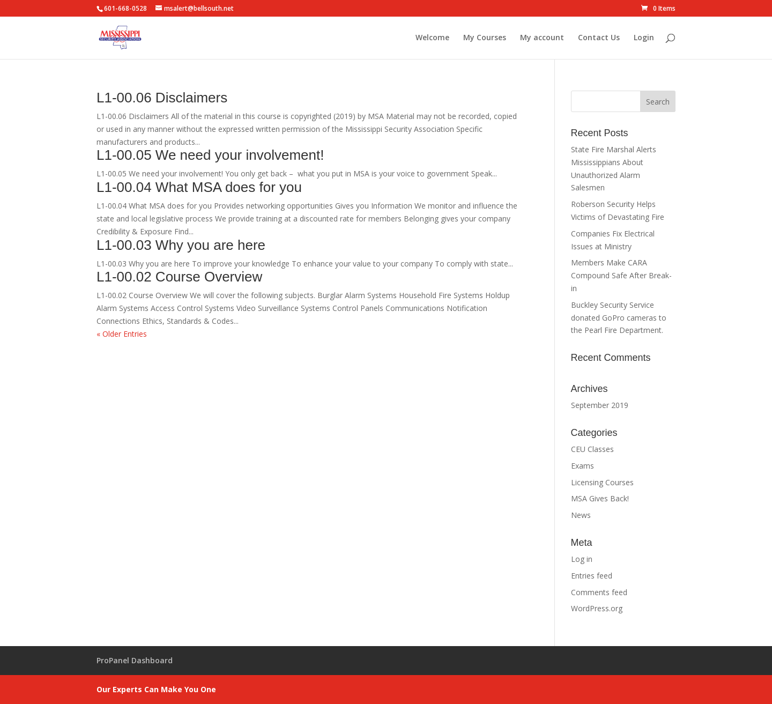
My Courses (484, 38)
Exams (582, 466)
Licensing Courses (602, 482)
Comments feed (599, 592)
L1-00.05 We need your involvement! (210, 155)
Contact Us (599, 38)
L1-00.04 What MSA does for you (199, 187)
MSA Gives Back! (600, 498)
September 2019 (599, 405)
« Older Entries (121, 334)
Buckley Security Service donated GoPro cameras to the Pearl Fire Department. (618, 318)
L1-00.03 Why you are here (180, 245)
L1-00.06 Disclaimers (161, 98)
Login (644, 38)
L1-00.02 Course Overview (179, 277)
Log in (581, 559)
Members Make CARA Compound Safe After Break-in (621, 275)
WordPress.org (596, 608)
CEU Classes (592, 449)
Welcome (432, 38)
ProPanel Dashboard (134, 660)
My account (542, 38)
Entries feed (591, 575)
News (581, 515)
